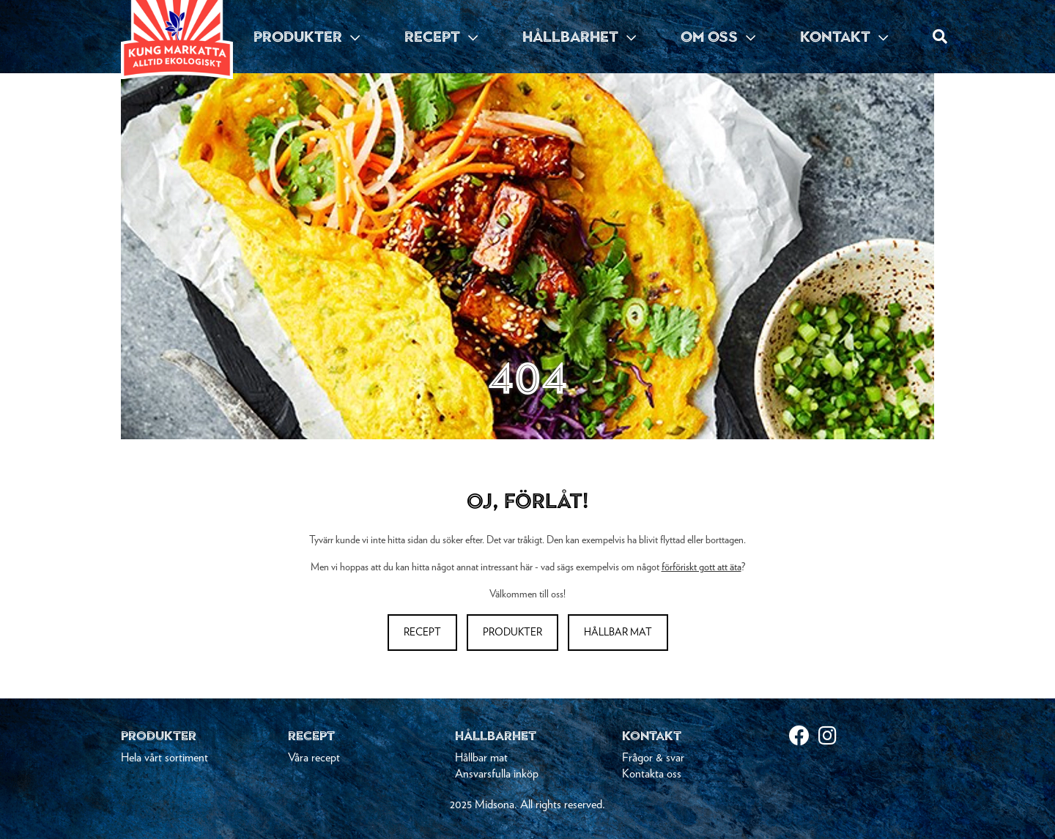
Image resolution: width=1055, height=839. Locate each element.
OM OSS (718, 36)
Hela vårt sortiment (164, 758)
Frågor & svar (653, 758)
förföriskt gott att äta (701, 567)
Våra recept (314, 758)
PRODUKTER (306, 36)
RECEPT (441, 36)
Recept (422, 632)
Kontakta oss (651, 774)
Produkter (512, 632)
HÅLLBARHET (579, 36)
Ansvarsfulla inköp (496, 774)
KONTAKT (844, 36)
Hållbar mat (618, 632)
